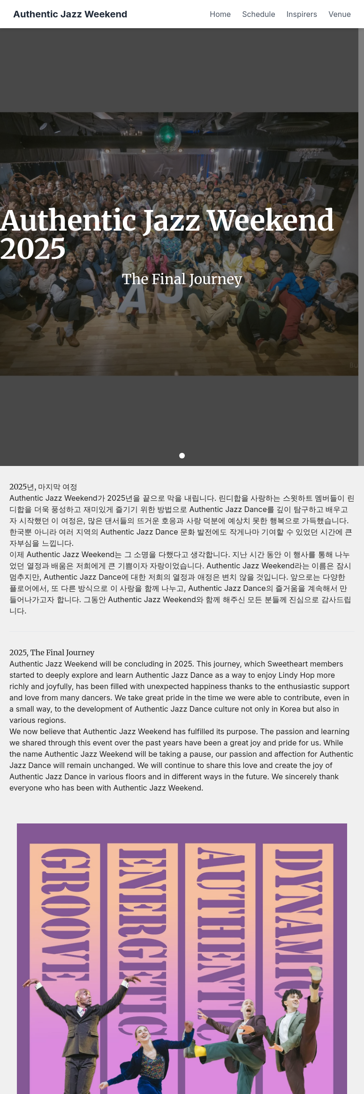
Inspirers (302, 14)
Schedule (258, 14)
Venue (339, 14)
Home (220, 14)
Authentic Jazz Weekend (70, 14)
